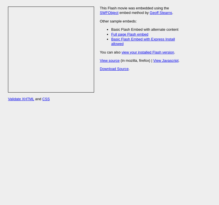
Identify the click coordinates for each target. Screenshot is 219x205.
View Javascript (166, 60)
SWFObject (109, 13)
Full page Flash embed (129, 34)
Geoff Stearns (161, 13)
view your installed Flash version (147, 52)
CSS (46, 99)
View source (109, 60)
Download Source (114, 69)
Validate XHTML (21, 99)
